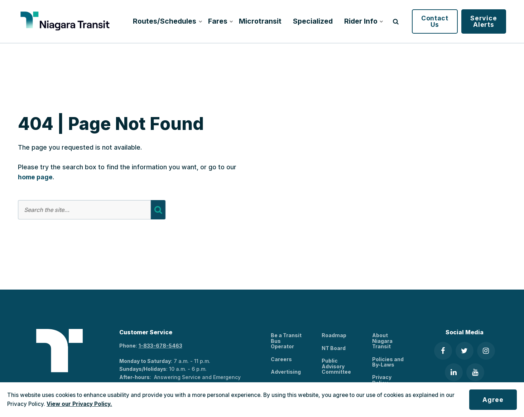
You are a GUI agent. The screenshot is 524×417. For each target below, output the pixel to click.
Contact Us (434, 21)
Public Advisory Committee (336, 366)
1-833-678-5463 (160, 346)
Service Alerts (483, 21)
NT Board (334, 348)
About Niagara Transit (382, 340)
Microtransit (260, 21)
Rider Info (362, 21)
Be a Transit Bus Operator (286, 340)
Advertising (286, 372)
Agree (493, 399)
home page (35, 177)
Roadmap (334, 335)
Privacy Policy (381, 380)
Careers (281, 359)
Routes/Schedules (166, 21)
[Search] (157, 209)
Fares (220, 21)
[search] (395, 21)
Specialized (313, 21)
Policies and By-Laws (388, 362)
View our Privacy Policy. (79, 404)
